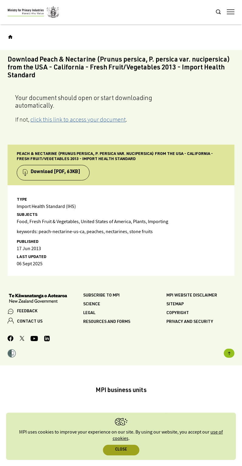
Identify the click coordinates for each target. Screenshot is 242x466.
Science (91, 304)
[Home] (10, 37)
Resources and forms (106, 322)
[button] (12, 354)
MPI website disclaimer (191, 295)
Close (121, 450)
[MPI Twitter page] (22, 339)
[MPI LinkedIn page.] (47, 339)
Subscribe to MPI (101, 295)
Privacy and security (189, 322)
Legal (89, 313)
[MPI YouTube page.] (34, 339)
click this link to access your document (78, 119)
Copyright (177, 313)
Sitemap (175, 304)
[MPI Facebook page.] (11, 339)
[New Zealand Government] (45, 299)
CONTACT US (30, 322)
